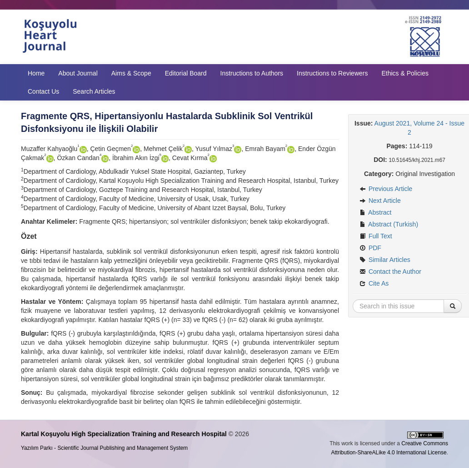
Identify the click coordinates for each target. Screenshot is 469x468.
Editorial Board (186, 73)
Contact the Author (390, 271)
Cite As (374, 283)
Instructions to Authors (252, 73)
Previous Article (385, 188)
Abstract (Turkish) (388, 224)
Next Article (380, 200)
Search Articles (94, 91)
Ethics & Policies (404, 73)
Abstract (375, 212)
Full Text (375, 236)
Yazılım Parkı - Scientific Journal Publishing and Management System (104, 448)
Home (36, 73)
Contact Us (43, 91)
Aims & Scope (131, 73)
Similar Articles (384, 259)
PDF (370, 248)
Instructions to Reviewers (332, 73)
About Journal (77, 73)
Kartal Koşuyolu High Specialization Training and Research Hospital (124, 434)
